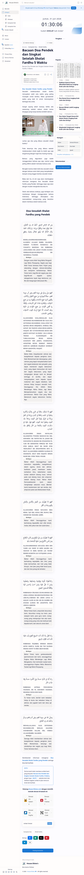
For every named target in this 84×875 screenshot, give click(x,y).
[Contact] (10, 39)
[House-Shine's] (6, 2)
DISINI (73, 8)
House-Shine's (13, 3)
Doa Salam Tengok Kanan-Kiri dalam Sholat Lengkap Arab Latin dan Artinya (68, 118)
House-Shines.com (35, 789)
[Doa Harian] (62, 146)
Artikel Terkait (28, 823)
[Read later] (45, 74)
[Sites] (10, 12)
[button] (3, 2)
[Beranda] (10, 9)
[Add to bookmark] (80, 65)
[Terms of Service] (10, 57)
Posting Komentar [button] (38, 850)
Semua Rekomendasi (63, 167)
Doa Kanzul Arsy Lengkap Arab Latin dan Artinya (69, 99)
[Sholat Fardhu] (39, 831)
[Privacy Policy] (10, 54)
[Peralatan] (10, 30)
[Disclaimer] (10, 61)
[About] (10, 35)
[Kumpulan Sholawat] (11, 19)
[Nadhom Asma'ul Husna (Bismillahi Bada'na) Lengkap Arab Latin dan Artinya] (69, 70)
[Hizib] (11, 16)
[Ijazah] (74, 150)
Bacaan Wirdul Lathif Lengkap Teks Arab (69, 108)
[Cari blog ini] (33, 2)
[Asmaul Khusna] (74, 142)
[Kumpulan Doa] (11, 26)
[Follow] (10, 48)
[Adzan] (62, 142)
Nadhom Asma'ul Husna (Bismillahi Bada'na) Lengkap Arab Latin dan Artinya (68, 84)
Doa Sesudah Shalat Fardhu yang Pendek (37, 89)
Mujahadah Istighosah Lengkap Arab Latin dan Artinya (69, 128)
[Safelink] (10, 45)
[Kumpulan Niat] (11, 23)
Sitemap (10, 869)
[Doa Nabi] (74, 146)
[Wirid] (67, 80)
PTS (44, 8)
